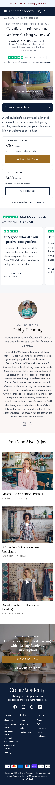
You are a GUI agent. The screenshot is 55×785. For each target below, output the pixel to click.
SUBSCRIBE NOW (27, 659)
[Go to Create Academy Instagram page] (23, 707)
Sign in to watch (36, 202)
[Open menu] (5, 11)
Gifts (22, 728)
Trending (7, 752)
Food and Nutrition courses (11, 740)
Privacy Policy (43, 728)
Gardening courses (8, 733)
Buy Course (28, 191)
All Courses (10, 18)
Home (22, 720)
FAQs (39, 724)
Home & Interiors (29, 18)
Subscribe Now (27, 159)
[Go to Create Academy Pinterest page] (31, 707)
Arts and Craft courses (9, 747)
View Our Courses (28, 668)
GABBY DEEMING (22, 41)
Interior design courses (10, 726)
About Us (24, 724)
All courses (8, 720)
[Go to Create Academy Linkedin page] (40, 707)
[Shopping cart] (45, 11)
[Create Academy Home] (21, 11)
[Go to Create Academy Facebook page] (15, 707)
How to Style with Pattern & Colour (27, 24)
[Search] (39, 11)
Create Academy (44, 62)
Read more (27, 222)
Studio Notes (25, 732)
